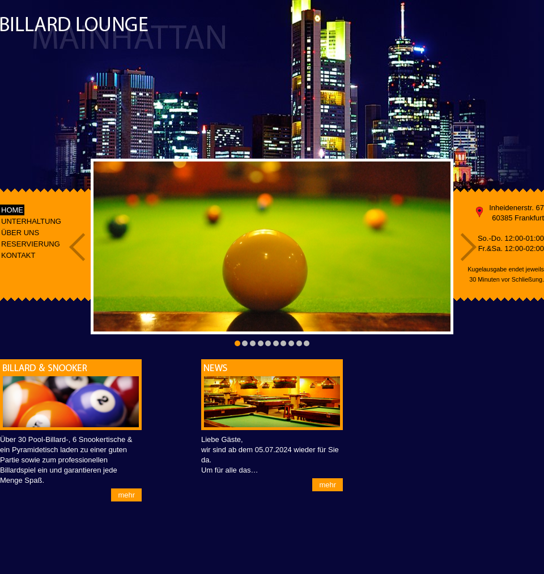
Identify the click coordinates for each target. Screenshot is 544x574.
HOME (12, 210)
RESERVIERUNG (30, 244)
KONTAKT (18, 255)
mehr (126, 495)
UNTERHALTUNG (31, 221)
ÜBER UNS (20, 232)
